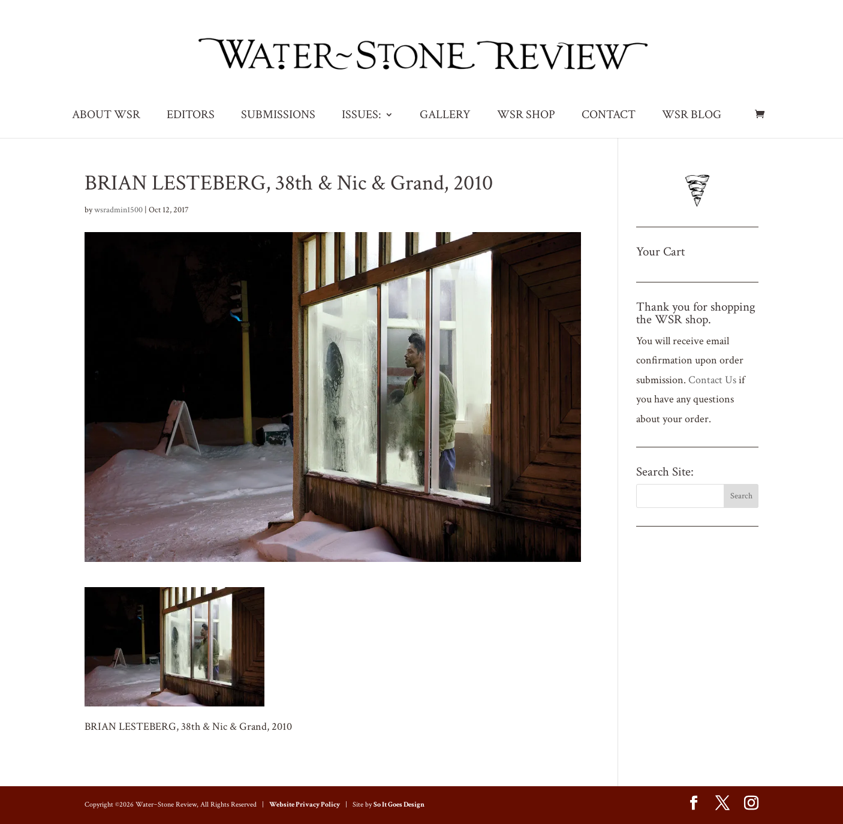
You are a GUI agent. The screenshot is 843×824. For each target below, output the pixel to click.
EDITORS (191, 116)
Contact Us (712, 380)
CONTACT (609, 116)
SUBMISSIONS (278, 116)
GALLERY (445, 116)
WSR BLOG (691, 116)
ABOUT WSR (106, 116)
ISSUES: (361, 116)
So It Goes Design (399, 804)
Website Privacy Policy (304, 804)
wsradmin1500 (118, 210)
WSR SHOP (526, 116)
